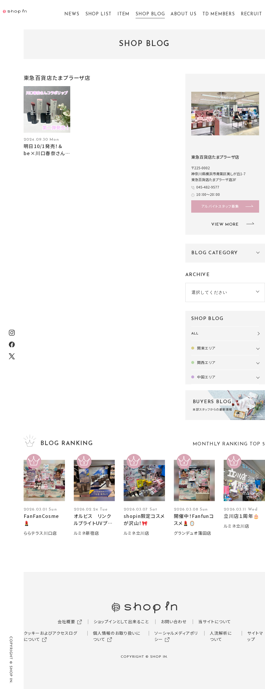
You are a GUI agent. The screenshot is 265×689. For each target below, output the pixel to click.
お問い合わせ (174, 621)
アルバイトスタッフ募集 (220, 206)
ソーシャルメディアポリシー (176, 636)
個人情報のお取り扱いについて (116, 636)
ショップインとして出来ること (121, 621)
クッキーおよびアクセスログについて (51, 636)
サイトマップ (255, 636)
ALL (195, 333)
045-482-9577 (207, 186)
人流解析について (221, 636)
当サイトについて (214, 621)
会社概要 (66, 621)
